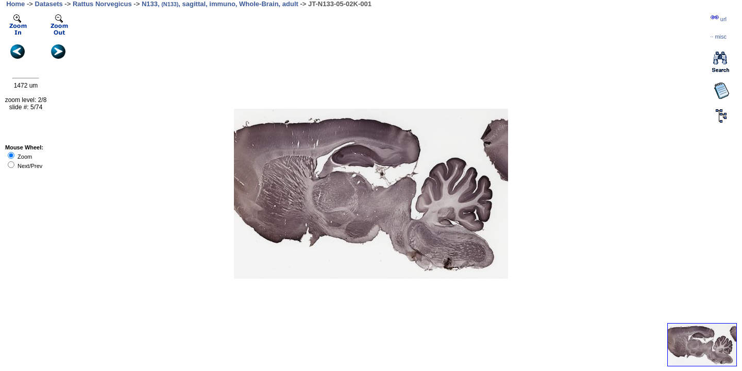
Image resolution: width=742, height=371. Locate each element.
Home (15, 4)
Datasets (49, 4)
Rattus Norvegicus (102, 4)
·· (718, 36)
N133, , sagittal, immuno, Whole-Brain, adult (220, 4)
